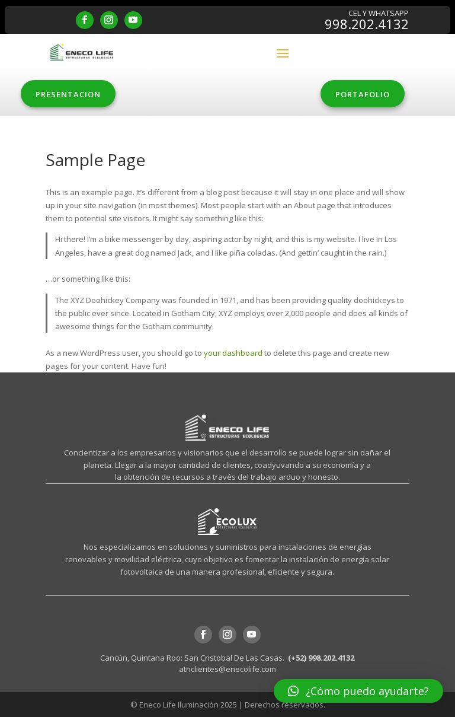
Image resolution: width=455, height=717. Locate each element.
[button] (358, 691)
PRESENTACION (68, 94)
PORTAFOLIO (362, 94)
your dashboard (233, 353)
